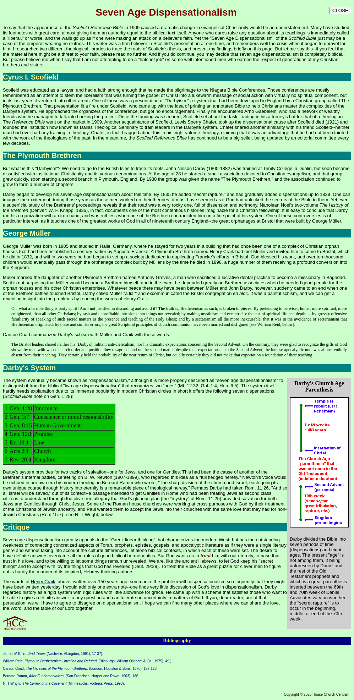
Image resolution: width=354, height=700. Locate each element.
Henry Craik (136, 298)
